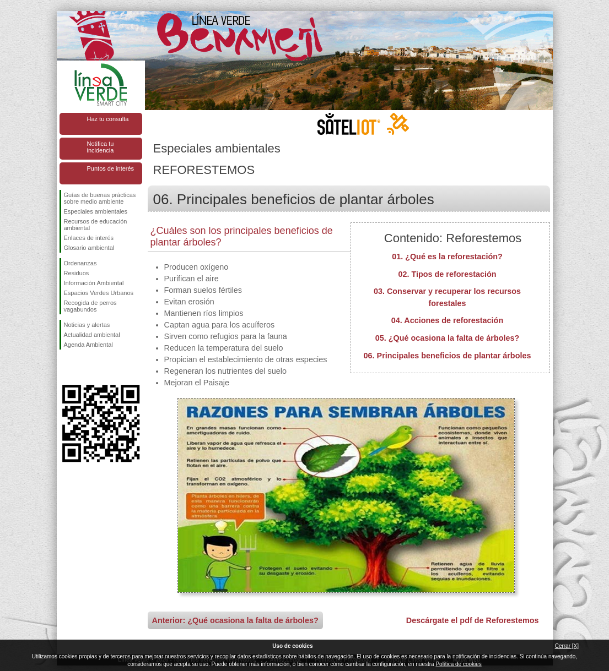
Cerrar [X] (567, 646)
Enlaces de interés (89, 237)
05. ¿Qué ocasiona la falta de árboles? (447, 338)
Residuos (76, 273)
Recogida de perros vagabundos (90, 306)
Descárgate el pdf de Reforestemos (472, 620)
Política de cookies (458, 664)
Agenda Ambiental (88, 344)
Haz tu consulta (108, 119)
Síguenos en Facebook (66, 367)
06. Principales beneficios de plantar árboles (447, 355)
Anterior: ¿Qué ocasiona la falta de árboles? (235, 620)
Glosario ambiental (89, 247)
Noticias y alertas (87, 324)
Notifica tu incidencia (100, 147)
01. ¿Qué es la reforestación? (447, 256)
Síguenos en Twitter (84, 367)
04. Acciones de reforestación (447, 320)
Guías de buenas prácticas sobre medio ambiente (100, 198)
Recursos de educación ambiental (95, 224)
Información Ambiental (94, 283)
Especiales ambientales (96, 211)
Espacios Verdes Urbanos (99, 293)
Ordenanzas (80, 263)
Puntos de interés (110, 168)
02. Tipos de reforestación (447, 274)
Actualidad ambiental (92, 334)
